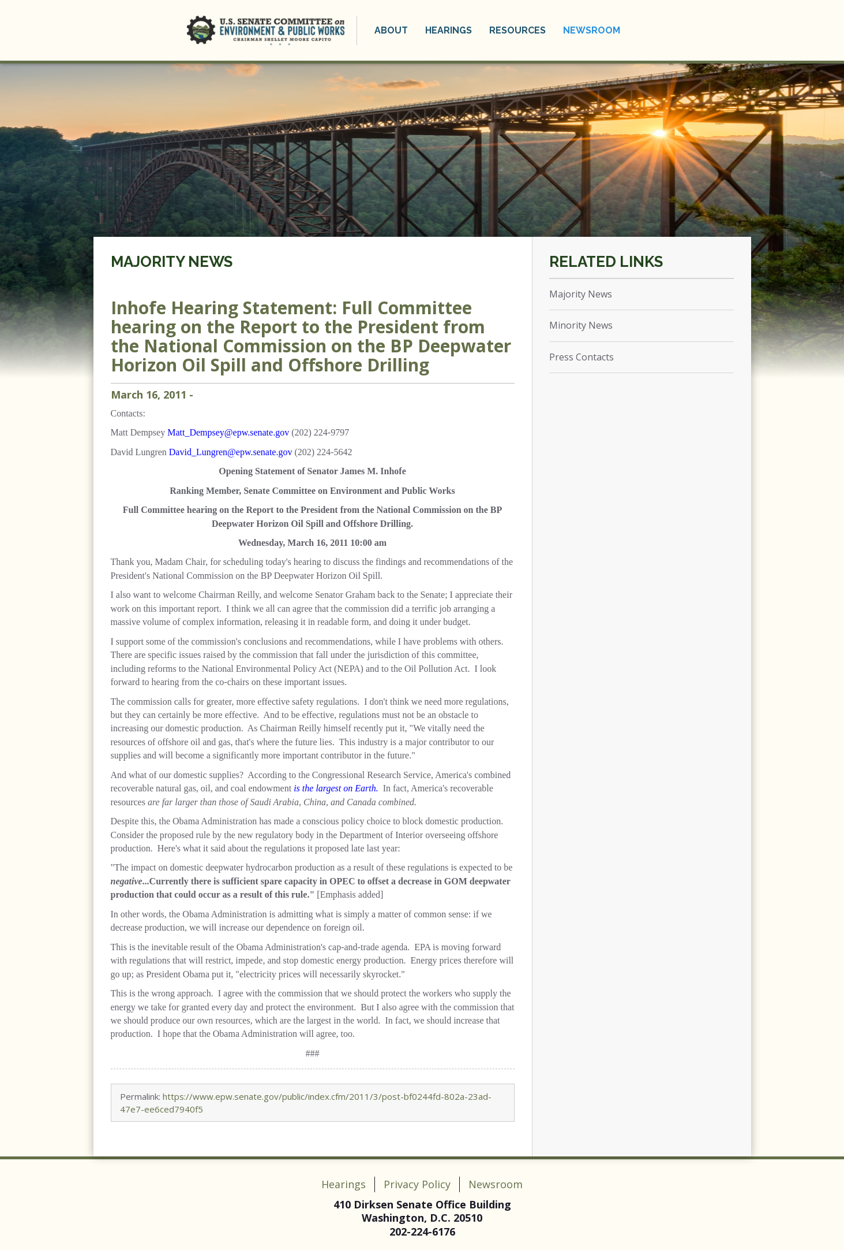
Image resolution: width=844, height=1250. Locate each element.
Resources (517, 30)
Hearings (448, 30)
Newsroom (591, 30)
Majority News (171, 261)
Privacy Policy (417, 1184)
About (391, 30)
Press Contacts (581, 357)
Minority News (581, 325)
